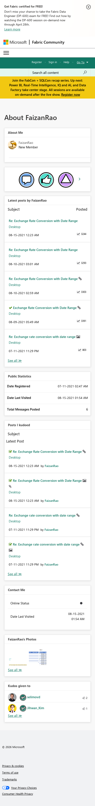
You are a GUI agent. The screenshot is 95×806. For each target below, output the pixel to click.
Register (37, 62)
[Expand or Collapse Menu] (6, 52)
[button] (18, 657)
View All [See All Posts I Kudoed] (15, 574)
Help (66, 62)
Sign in (53, 62)
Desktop (15, 227)
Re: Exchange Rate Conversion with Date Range (43, 221)
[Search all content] (60, 72)
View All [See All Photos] (15, 670)
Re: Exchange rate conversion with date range (42, 337)
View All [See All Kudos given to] (15, 715)
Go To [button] (81, 62)
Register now (70, 94)
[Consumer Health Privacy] (47, 794)
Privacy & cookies (13, 766)
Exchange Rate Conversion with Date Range (45, 308)
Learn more (12, 29)
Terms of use (10, 772)
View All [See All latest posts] (15, 360)
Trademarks (9, 779)
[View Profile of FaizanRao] (51, 466)
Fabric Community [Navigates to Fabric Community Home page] (48, 42)
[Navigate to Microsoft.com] (15, 42)
